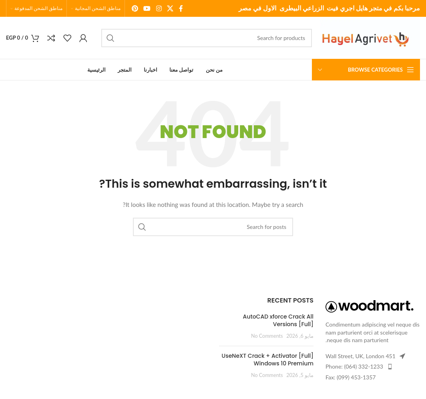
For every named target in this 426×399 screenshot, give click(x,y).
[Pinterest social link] (135, 8)
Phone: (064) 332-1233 (354, 366)
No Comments (267, 336)
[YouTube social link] (147, 8)
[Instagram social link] (158, 8)
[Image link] (370, 305)
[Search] (206, 38)
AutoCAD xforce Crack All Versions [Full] (278, 321)
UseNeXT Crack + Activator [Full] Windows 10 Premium (267, 360)
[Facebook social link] (181, 8)
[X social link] (170, 8)
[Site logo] (370, 37)
